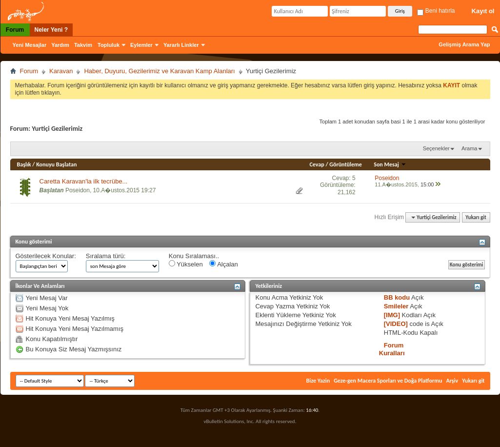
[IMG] (392, 315)
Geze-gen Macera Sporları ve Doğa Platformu (388, 380)
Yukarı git (475, 217)
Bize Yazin (318, 380)
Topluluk (109, 45)
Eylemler (141, 45)
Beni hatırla (436, 10)
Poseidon (77, 190)
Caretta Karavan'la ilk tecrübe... (84, 181)
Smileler (396, 306)
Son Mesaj (390, 164)
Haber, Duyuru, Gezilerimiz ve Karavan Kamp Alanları (159, 71)
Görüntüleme (345, 164)
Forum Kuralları (392, 349)
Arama (469, 148)
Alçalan (223, 264)
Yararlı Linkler (181, 45)
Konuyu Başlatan (56, 164)
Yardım (60, 45)
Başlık (24, 164)
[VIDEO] (396, 323)
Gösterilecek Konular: (46, 256)
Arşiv (452, 380)
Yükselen (186, 264)
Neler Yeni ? (51, 29)
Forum (15, 29)
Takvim (83, 45)
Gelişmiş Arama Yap (464, 44)
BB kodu (397, 297)
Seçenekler (436, 148)
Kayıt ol (483, 11)
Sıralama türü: (106, 256)
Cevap (317, 164)
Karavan (61, 71)
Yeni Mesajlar (30, 45)
